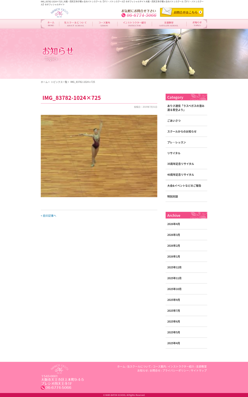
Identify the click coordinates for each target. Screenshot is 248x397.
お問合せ (155, 370)
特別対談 (172, 196)
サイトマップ (199, 370)
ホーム (44, 82)
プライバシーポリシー (175, 370)
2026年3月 (173, 235)
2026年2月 (173, 246)
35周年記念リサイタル (180, 164)
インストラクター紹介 (181, 366)
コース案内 (159, 366)
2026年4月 (173, 224)
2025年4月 (173, 343)
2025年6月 (173, 321)
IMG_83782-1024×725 (82, 82)
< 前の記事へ (48, 216)
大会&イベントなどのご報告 (184, 186)
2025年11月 (174, 278)
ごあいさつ (174, 120)
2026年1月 (173, 256)
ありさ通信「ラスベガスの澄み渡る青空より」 (185, 108)
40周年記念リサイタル (180, 174)
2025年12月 (174, 267)
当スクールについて (139, 366)
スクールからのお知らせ (182, 131)
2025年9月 (173, 300)
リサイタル (173, 153)
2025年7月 (173, 310)
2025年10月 (174, 289)
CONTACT (182, 12)
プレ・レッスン (176, 142)
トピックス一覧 (59, 82)
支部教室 (201, 366)
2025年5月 (173, 332)
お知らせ (142, 370)
